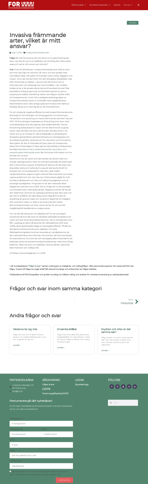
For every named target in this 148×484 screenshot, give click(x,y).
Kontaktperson (16, 429)
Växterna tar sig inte (25, 329)
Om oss (127, 5)
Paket (12, 450)
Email (12, 440)
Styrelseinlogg (81, 384)
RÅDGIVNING (51, 380)
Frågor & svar (48, 384)
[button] (139, 5)
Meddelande (15, 461)
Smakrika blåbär (67, 329)
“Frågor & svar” (34, 266)
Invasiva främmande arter (37, 53)
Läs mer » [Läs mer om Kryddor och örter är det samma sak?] (105, 350)
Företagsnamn (16, 418)
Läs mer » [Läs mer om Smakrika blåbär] (60, 347)
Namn (44, 429)
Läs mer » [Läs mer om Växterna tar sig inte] (16, 345)
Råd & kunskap (77, 5)
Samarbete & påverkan (98, 5)
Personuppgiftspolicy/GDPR (55, 393)
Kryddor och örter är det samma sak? (116, 331)
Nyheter (117, 5)
